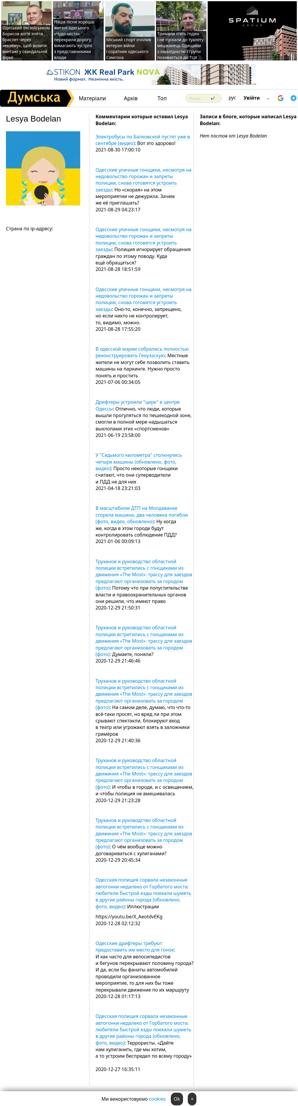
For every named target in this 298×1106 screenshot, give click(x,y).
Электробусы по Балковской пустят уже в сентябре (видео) (142, 139)
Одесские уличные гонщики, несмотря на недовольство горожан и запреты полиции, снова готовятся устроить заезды (143, 180)
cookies (157, 1099)
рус (232, 97)
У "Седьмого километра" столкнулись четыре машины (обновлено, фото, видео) (138, 462)
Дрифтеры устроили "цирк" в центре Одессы (137, 405)
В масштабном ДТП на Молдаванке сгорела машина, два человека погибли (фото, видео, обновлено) (141, 515)
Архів (131, 98)
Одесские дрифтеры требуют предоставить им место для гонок (134, 946)
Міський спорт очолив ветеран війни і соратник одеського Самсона (128, 48)
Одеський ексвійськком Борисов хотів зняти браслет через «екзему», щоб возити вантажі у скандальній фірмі (26, 42)
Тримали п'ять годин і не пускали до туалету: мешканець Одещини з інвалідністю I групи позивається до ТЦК (181, 45)
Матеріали (92, 98)
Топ (162, 98)
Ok (177, 1099)
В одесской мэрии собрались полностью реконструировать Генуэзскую (142, 352)
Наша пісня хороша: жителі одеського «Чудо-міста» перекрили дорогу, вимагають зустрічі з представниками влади (74, 39)
